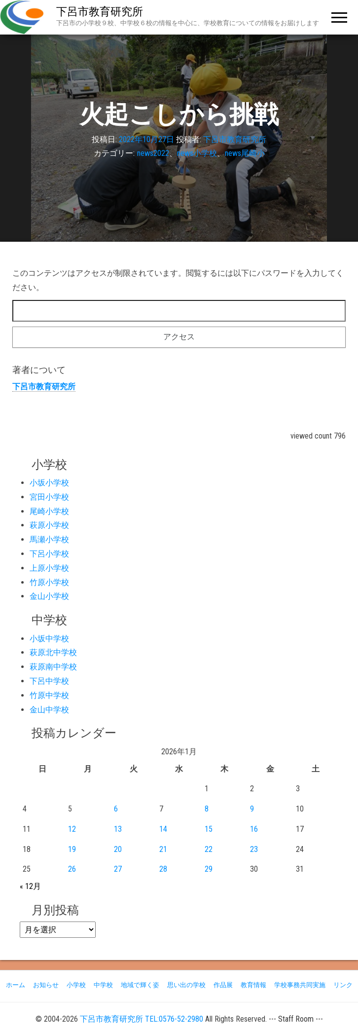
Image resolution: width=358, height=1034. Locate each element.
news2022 (153, 153)
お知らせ (46, 985)
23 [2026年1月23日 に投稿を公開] (254, 849)
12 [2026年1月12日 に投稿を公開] (72, 829)
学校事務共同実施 (299, 985)
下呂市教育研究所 (99, 11)
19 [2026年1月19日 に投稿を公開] (72, 849)
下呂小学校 (49, 553)
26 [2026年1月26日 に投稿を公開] (72, 869)
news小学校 (197, 153)
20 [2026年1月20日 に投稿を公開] (118, 849)
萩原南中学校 (53, 666)
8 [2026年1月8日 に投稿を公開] (207, 808)
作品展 (223, 985)
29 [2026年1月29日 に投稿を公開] (209, 869)
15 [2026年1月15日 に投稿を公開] (209, 829)
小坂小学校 (49, 482)
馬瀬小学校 (49, 539)
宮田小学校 (49, 497)
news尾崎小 (245, 153)
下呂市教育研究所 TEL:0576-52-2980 (141, 1019)
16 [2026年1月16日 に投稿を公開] (254, 829)
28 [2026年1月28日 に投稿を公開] (163, 869)
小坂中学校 (49, 638)
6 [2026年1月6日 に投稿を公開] (116, 808)
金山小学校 (49, 596)
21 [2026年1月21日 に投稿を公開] (163, 849)
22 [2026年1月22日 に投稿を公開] (209, 849)
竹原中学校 (49, 695)
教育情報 (253, 985)
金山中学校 (49, 709)
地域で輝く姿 (140, 985)
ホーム (15, 985)
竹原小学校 (49, 582)
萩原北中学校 (53, 652)
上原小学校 (49, 568)
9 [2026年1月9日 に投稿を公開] (252, 808)
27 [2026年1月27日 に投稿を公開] (118, 869)
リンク (343, 985)
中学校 (103, 985)
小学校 (76, 985)
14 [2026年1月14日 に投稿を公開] (163, 829)
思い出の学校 (186, 985)
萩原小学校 (49, 525)
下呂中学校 (49, 681)
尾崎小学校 (49, 511)
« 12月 (30, 886)
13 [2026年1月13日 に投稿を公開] (118, 829)
